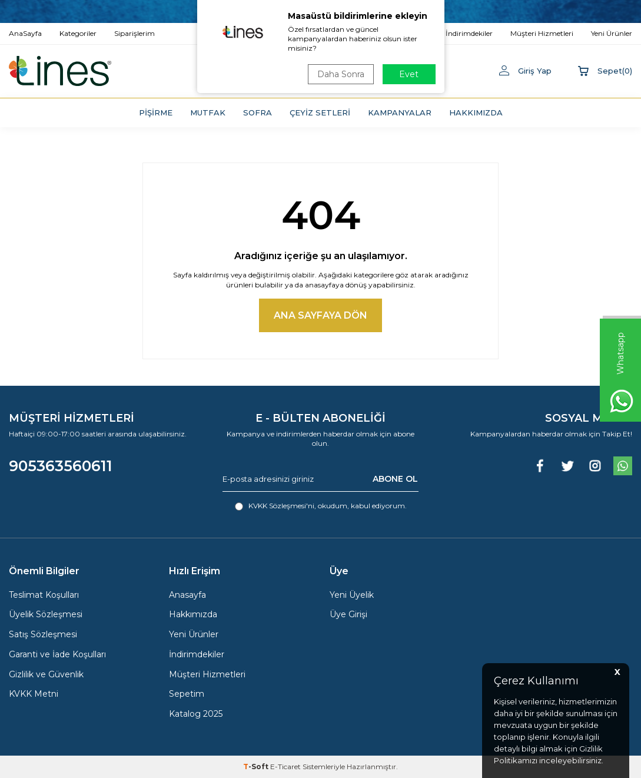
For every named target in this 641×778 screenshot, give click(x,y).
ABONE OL (395, 479)
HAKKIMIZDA (476, 112)
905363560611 (60, 466)
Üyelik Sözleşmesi (45, 614)
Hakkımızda (193, 614)
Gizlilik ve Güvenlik (46, 674)
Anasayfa (187, 595)
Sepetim (186, 693)
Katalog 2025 (195, 714)
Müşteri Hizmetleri (207, 674)
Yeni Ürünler (193, 634)
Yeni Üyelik (352, 595)
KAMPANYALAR (399, 112)
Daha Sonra (340, 74)
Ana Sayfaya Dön (320, 315)
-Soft (256, 766)
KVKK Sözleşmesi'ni (281, 505)
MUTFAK (207, 112)
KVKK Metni (33, 693)
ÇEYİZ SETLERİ (320, 112)
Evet (409, 74)
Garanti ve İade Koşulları (57, 654)
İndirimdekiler (196, 654)
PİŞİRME (155, 112)
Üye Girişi (348, 614)
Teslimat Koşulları (44, 595)
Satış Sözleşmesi (43, 634)
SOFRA (257, 112)
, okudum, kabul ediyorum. (321, 506)
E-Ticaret (285, 766)
